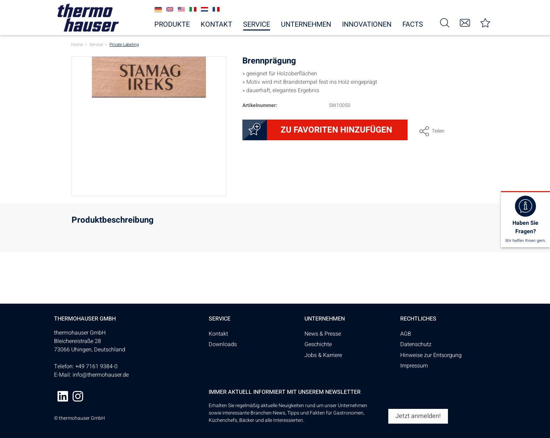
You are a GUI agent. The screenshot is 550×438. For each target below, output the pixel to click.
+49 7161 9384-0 (96, 366)
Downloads (223, 344)
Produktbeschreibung (113, 221)
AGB (405, 334)
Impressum (414, 366)
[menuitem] (445, 22)
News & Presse (322, 334)
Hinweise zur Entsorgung (431, 355)
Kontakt (218, 334)
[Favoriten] (485, 22)
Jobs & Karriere (323, 355)
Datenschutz (415, 344)
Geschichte (318, 344)
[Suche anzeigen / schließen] (445, 22)
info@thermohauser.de (101, 375)
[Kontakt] (465, 22)
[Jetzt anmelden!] (418, 416)
